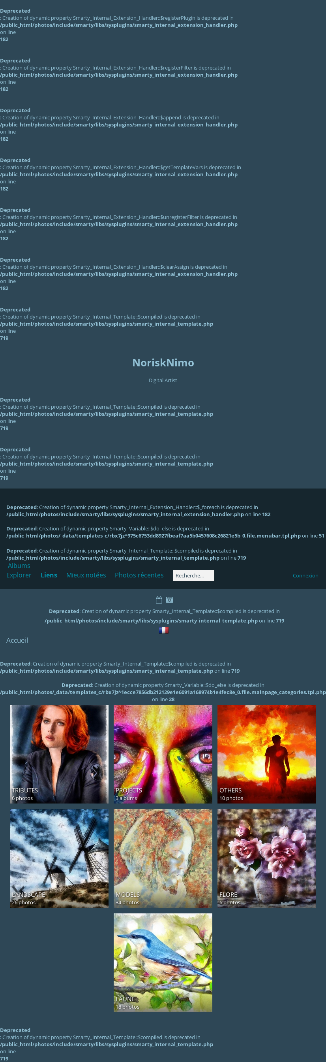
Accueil (17, 640)
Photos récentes (139, 575)
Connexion (306, 575)
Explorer (19, 575)
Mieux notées (86, 575)
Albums (19, 565)
